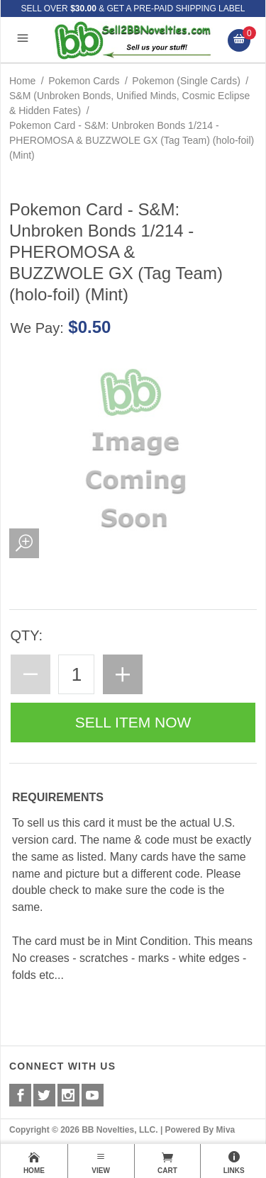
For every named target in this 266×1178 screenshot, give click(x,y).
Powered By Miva (200, 1130)
